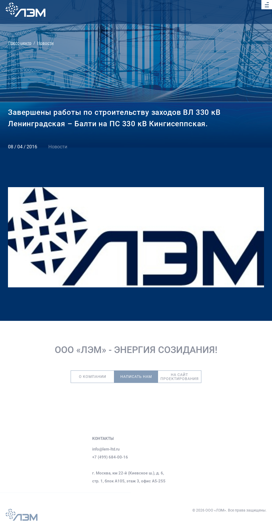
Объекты (13, 504)
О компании (92, 373)
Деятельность (18, 495)
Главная (12, 478)
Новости (45, 43)
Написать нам (136, 373)
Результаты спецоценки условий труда (208, 437)
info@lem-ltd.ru (106, 461)
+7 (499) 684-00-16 (110, 469)
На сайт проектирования (179, 373)
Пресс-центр (19, 43)
